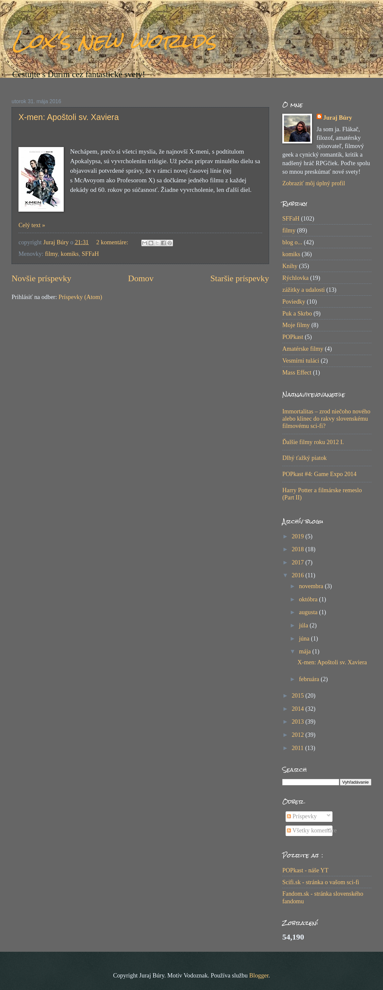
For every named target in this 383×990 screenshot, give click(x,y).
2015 (298, 695)
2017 (298, 562)
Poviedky (293, 301)
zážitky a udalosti (303, 289)
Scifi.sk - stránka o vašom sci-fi (320, 882)
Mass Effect (296, 372)
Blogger (258, 975)
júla (304, 625)
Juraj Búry (337, 117)
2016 (298, 575)
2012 (298, 735)
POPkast (292, 337)
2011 (298, 748)
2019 (298, 536)
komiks (70, 254)
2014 (298, 708)
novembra (312, 586)
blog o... (292, 242)
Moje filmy (296, 325)
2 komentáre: (113, 242)
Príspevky (302, 816)
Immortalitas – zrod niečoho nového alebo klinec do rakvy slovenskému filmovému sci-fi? (326, 418)
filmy (51, 254)
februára (310, 679)
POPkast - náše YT (305, 870)
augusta (309, 612)
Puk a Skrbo (297, 313)
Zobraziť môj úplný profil (313, 183)
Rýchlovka (295, 278)
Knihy (289, 266)
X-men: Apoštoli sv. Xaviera (68, 117)
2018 (298, 549)
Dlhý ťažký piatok (304, 458)
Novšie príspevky (41, 278)
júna (305, 638)
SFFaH (90, 254)
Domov (141, 278)
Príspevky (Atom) (80, 297)
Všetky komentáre (312, 830)
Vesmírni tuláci (300, 360)
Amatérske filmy (302, 348)
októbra (309, 599)
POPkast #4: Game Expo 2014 (319, 474)
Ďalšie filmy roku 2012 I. (313, 442)
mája (305, 651)
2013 (298, 721)
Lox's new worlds (114, 40)
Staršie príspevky (239, 278)
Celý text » (31, 225)
